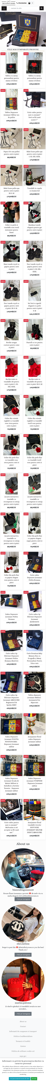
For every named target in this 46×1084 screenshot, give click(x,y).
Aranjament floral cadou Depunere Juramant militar (34, 739)
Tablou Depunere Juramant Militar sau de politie (11, 115)
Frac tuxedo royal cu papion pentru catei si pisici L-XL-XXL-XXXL (34, 267)
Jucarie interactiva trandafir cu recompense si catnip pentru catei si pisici (11, 500)
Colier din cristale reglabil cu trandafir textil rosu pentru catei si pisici (34, 422)
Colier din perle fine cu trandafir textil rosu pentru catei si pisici (34, 461)
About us (23, 1021)
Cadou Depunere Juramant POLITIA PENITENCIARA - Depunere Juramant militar (11, 742)
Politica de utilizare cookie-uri (23, 1051)
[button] (3, 29)
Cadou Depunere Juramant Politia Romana (11, 616)
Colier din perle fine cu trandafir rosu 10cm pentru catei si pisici (11, 461)
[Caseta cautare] (25, 8)
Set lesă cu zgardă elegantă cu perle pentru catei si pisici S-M (34, 307)
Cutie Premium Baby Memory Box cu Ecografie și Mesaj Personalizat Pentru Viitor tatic (34, 658)
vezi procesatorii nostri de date (20, 1078)
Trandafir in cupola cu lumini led (34, 190)
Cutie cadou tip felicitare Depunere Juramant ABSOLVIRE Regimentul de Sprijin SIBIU (11, 700)
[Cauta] (41, 8)
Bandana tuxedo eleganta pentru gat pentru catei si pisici (34, 227)
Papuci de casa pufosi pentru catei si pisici (12, 153)
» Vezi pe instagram (23, 899)
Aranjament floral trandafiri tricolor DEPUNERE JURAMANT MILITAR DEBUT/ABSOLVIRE (34, 827)
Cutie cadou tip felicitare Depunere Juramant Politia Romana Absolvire (11, 657)
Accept (34, 1078)
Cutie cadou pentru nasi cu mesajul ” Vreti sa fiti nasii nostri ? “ (34, 116)
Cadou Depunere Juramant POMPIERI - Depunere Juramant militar (35, 782)
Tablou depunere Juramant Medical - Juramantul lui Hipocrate (34, 698)
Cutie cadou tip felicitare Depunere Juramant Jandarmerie (34, 618)
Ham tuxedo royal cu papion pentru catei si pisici (11, 266)
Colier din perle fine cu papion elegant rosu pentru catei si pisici (11, 578)
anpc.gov (23, 1056)
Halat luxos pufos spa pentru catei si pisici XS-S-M (11, 191)
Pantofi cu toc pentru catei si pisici (34, 344)
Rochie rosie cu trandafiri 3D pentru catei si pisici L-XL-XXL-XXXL (11, 383)
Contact (23, 1026)
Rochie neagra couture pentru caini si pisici (11, 345)
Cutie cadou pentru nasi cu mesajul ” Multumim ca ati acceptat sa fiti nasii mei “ (11, 827)
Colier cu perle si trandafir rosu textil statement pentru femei (11, 228)
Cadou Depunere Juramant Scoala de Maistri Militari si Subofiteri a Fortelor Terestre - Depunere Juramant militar (11, 785)
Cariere (23, 1046)
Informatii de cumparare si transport (23, 1031)
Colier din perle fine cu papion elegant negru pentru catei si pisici (34, 539)
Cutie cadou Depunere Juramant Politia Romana (34, 577)
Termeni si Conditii (23, 1041)
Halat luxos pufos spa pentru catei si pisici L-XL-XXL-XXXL (34, 154)
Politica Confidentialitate (23, 1036)
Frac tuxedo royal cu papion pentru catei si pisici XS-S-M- (11, 306)
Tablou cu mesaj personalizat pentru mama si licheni (11, 78)
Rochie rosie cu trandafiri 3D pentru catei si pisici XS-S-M (34, 381)
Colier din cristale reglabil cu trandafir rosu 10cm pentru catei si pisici (11, 422)
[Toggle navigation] (4, 8)
